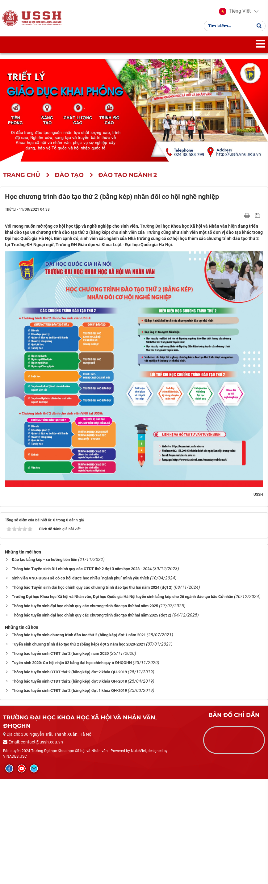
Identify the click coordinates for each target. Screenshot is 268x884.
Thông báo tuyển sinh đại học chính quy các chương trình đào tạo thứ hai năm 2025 (85, 608)
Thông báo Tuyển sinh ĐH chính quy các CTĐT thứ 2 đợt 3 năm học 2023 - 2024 (82, 571)
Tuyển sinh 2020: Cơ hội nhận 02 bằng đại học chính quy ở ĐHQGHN (72, 665)
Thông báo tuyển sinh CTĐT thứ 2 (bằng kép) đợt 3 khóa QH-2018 (69, 683)
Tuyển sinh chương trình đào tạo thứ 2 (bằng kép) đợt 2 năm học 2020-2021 (78, 646)
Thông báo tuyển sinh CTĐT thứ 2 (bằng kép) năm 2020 (60, 655)
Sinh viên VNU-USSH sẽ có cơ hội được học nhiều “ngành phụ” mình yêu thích (80, 580)
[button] (234, 12)
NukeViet (138, 753)
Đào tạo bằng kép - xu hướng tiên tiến (44, 561)
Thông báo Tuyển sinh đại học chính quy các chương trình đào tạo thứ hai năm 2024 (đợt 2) (92, 589)
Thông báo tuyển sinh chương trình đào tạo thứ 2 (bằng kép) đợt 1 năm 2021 (79, 637)
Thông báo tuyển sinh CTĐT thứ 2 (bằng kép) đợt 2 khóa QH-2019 (69, 674)
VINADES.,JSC (15, 758)
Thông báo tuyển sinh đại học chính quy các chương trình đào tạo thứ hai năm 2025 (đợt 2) (91, 617)
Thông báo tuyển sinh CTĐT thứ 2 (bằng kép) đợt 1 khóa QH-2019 (69, 692)
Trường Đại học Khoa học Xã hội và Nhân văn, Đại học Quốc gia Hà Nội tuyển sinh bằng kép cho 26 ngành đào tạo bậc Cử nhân (122, 598)
